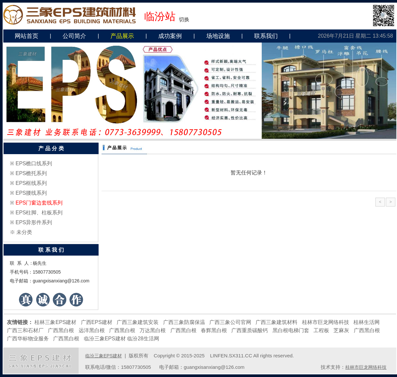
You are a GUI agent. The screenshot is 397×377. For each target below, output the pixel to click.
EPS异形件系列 (33, 222)
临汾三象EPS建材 (105, 338)
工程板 (321, 330)
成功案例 (170, 36)
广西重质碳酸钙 (249, 330)
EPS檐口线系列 (33, 163)
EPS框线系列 (31, 183)
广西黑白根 (61, 330)
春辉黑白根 (214, 330)
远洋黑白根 (92, 330)
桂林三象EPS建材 (55, 322)
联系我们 (266, 36)
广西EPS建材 (96, 322)
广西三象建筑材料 (276, 322)
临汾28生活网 (143, 338)
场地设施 (218, 36)
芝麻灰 (341, 330)
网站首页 (26, 36)
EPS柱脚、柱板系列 (39, 212)
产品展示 (122, 36)
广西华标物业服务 (28, 338)
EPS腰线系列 (31, 193)
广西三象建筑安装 (138, 322)
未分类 (24, 232)
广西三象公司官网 (230, 322)
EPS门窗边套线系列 (39, 203)
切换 (184, 19)
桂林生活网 (366, 322)
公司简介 (74, 36)
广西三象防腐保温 (184, 322)
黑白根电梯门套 (291, 330)
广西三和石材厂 (25, 330)
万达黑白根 (153, 330)
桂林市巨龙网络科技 (325, 322)
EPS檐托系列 (31, 173)
